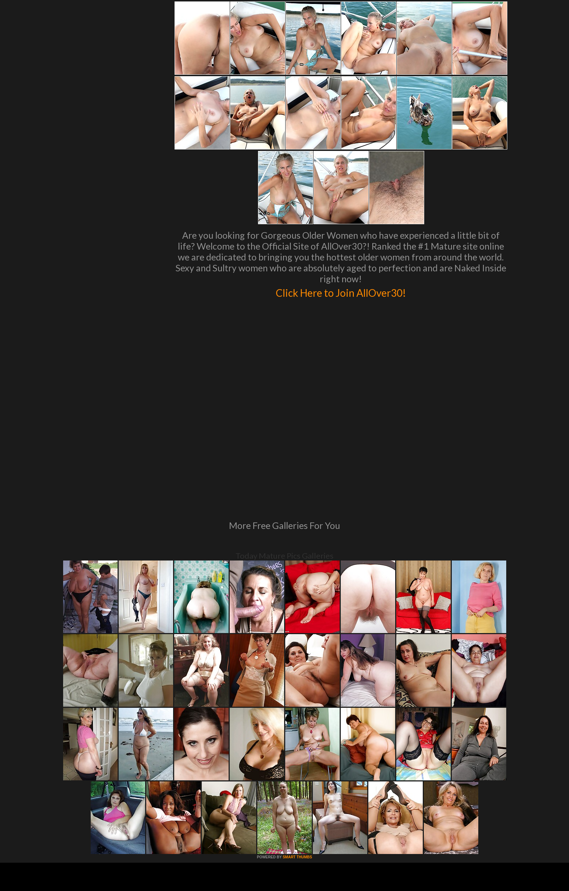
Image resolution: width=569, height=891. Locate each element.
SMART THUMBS (297, 758)
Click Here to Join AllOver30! (340, 291)
